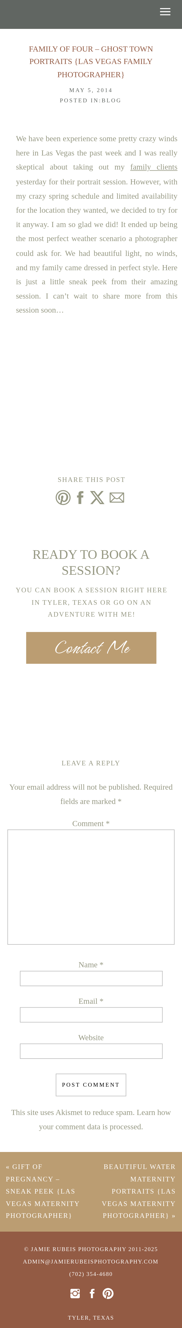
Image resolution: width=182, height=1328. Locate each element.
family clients (153, 167)
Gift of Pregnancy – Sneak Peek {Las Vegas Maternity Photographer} (43, 1191)
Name (90, 965)
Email (90, 1001)
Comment (91, 823)
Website (91, 1037)
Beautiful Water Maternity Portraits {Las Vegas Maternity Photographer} (139, 1191)
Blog (112, 100)
